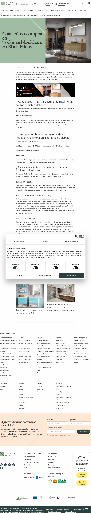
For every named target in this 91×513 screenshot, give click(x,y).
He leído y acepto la (59, 435)
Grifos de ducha (60, 340)
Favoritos (51, 465)
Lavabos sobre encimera (26, 343)
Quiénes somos (29, 457)
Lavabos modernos (24, 340)
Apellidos (72, 420)
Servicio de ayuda (82, 483)
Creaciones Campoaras (26, 397)
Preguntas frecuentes (31, 462)
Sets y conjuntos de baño (81, 343)
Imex (20, 392)
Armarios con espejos (43, 348)
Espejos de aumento (43, 340)
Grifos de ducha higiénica (63, 354)
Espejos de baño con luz (44, 373)
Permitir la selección (45, 275)
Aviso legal (49, 509)
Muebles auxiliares (57, 10)
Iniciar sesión (52, 457)
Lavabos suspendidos (25, 359)
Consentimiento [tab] (19, 241)
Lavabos (18, 10)
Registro (51, 459)
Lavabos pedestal (24, 354)
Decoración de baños (23, 15)
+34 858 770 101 (82, 475)
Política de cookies (78, 509)
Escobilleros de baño (80, 354)
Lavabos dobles (23, 362)
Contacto (27, 465)
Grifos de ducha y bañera (63, 348)
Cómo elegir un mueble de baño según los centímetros (63, 405)
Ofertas (39, 386)
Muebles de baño (7, 10)
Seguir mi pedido (54, 467)
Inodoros (2, 386)
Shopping (34, 15)
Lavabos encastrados (25, 356)
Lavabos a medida (24, 351)
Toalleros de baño (79, 340)
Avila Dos (21, 400)
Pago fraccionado (42, 392)
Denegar (19, 275)
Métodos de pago (70, 512)
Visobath (21, 389)
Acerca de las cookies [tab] (72, 241)
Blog (25, 467)
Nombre (50, 420)
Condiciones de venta (54, 512)
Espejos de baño (29, 10)
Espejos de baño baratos (44, 362)
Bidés (1, 389)
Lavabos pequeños (24, 348)
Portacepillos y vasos (80, 346)
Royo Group (22, 402)
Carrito (50, 462)
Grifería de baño (43, 10)
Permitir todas (71, 275)
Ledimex (21, 408)
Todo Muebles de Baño (8, 15)
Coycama (21, 394)
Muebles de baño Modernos (8, 340)
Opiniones (27, 459)
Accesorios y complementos (76, 10)
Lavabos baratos (24, 346)
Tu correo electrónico (54, 428)
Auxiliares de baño (5, 375)
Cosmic (21, 405)
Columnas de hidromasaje (63, 346)
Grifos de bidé (60, 362)
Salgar (20, 386)
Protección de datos (63, 509)
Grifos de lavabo (60, 343)
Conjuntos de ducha (62, 351)
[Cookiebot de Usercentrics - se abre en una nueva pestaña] (76, 236)
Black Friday (40, 389)
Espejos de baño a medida (45, 365)
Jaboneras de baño (80, 356)
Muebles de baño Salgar (7, 356)
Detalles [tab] (45, 241)
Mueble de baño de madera (8, 354)
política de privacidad (65, 435)
